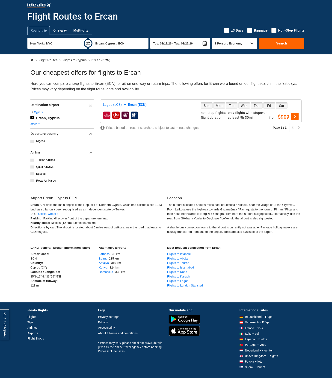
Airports (32, 333)
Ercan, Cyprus (48, 118)
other (35, 124)
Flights (31, 317)
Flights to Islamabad (180, 267)
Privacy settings (108, 317)
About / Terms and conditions (118, 333)
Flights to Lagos (177, 281)
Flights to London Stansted (185, 285)
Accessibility (106, 327)
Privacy (103, 322)
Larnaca (104, 254)
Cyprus (38, 112)
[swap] (88, 43)
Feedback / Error (4, 325)
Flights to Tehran (178, 263)
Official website (48, 214)
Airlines (32, 327)
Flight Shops (35, 338)
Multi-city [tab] (81, 30)
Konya (103, 267)
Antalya (104, 263)
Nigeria (40, 141)
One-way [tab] (60, 30)
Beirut (103, 258)
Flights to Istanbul (179, 254)
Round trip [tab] (39, 30)
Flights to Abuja (177, 258)
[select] (295, 116)
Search (281, 43)
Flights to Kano (177, 272)
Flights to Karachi (178, 276)
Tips (30, 322)
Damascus (106, 272)
